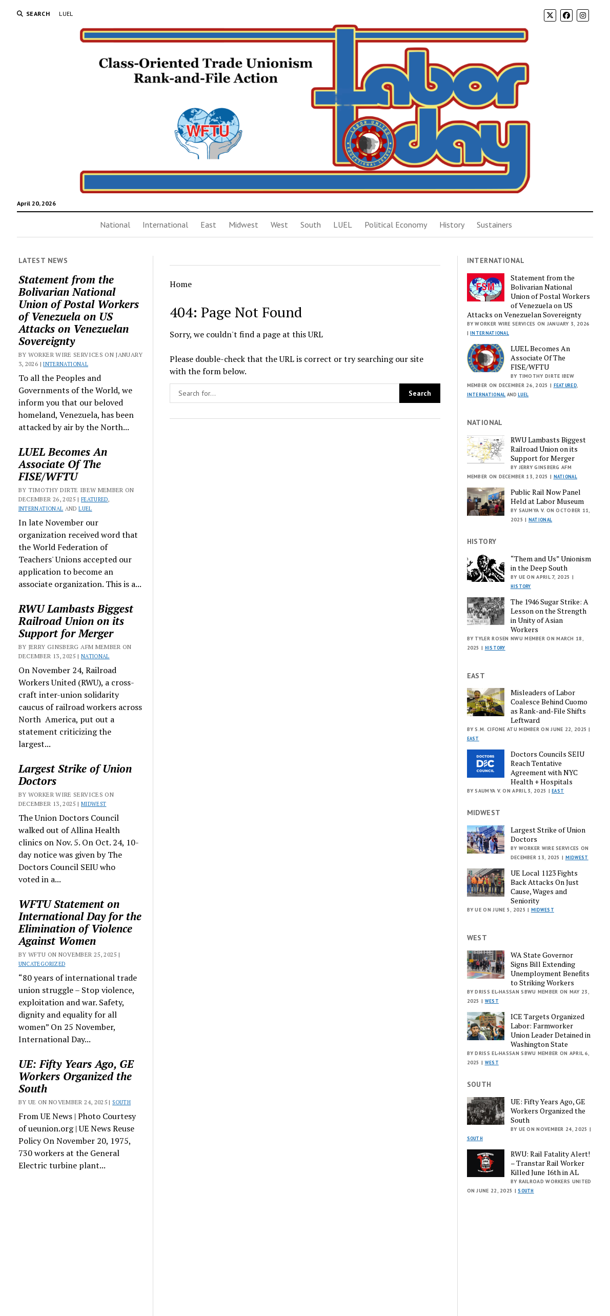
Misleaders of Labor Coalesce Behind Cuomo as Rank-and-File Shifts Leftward (549, 706)
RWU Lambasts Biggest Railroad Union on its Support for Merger (75, 620)
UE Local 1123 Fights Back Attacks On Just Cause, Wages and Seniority (545, 886)
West (279, 224)
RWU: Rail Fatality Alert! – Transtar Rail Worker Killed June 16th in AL (550, 1163)
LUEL (66, 13)
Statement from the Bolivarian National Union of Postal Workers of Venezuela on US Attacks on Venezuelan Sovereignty (78, 310)
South (310, 224)
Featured (94, 499)
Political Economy (395, 224)
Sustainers (494, 224)
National (115, 224)
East (208, 224)
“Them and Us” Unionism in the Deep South (551, 563)
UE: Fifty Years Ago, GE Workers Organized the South (76, 1076)
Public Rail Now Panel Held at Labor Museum (547, 497)
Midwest (243, 224)
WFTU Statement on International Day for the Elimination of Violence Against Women (79, 922)
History (451, 224)
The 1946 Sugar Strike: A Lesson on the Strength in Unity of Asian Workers (549, 615)
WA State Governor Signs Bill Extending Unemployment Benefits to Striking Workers (550, 968)
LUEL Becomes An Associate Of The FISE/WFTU (62, 464)
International (165, 224)
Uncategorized (42, 963)
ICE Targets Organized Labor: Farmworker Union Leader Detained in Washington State (551, 1030)
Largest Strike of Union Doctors (75, 774)
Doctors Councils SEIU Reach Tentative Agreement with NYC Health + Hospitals (547, 768)
